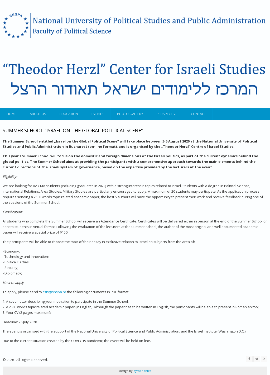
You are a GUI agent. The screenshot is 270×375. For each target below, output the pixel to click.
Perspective (167, 113)
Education (69, 113)
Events (97, 113)
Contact (198, 113)
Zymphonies (142, 371)
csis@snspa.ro (54, 291)
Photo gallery (130, 113)
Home (11, 113)
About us (38, 113)
